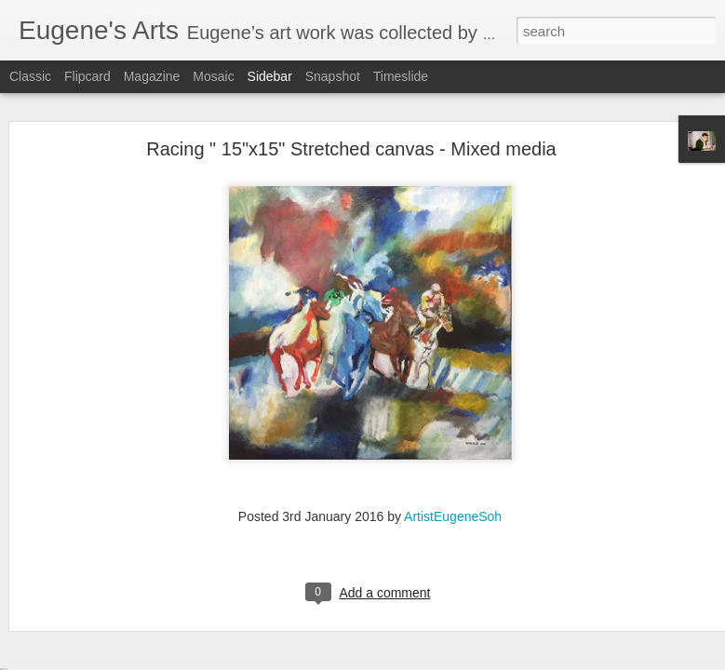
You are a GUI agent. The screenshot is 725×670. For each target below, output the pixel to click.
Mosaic (213, 76)
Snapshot (332, 76)
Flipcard (87, 76)
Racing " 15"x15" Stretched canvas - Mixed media (351, 110)
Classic (30, 76)
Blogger (421, 659)
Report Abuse (475, 659)
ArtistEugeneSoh (453, 477)
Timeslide (400, 76)
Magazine (152, 76)
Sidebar (270, 76)
